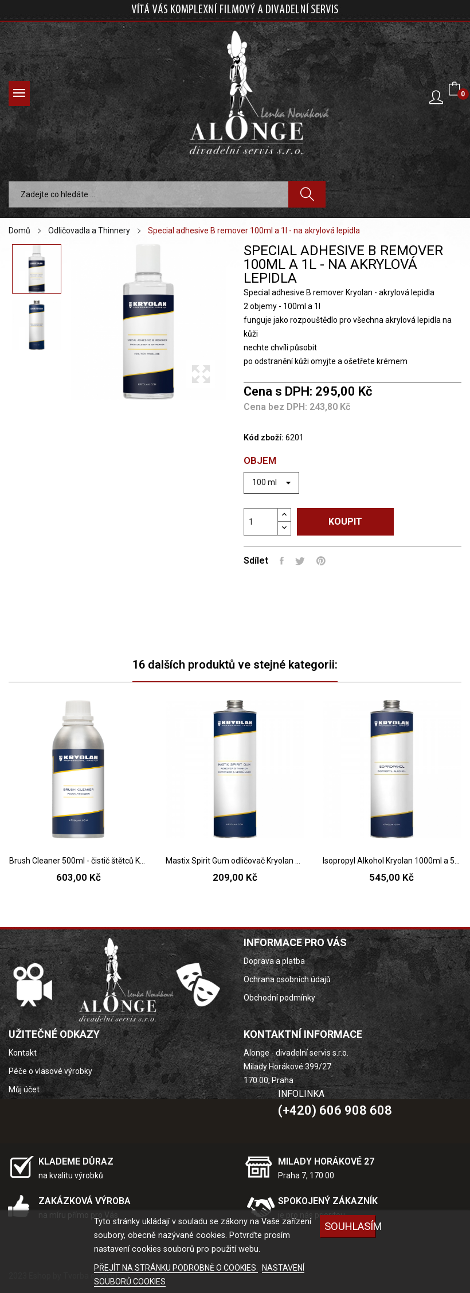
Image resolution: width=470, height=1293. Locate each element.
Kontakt (23, 1052)
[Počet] (261, 522)
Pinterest (321, 560)
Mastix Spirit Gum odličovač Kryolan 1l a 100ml (235, 860)
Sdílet (281, 560)
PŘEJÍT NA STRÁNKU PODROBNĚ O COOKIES (176, 1267)
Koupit (345, 521)
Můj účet (24, 1089)
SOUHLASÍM (350, 1226)
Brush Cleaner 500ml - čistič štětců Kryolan (78, 860)
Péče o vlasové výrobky (50, 1071)
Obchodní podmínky (279, 997)
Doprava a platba (274, 961)
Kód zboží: (264, 437)
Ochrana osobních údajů (287, 979)
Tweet (300, 560)
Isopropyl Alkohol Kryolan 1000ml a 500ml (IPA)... (392, 860)
